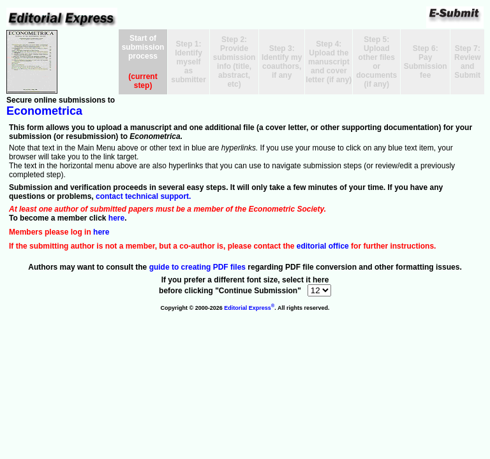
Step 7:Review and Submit (467, 62)
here (116, 218)
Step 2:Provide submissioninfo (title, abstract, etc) (234, 62)
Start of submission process (143, 47)
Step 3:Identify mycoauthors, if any (282, 62)
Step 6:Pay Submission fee (425, 62)
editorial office (323, 246)
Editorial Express (249, 308)
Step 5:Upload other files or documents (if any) (376, 62)
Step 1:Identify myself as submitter (188, 62)
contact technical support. (143, 196)
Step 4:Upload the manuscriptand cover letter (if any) (329, 62)
